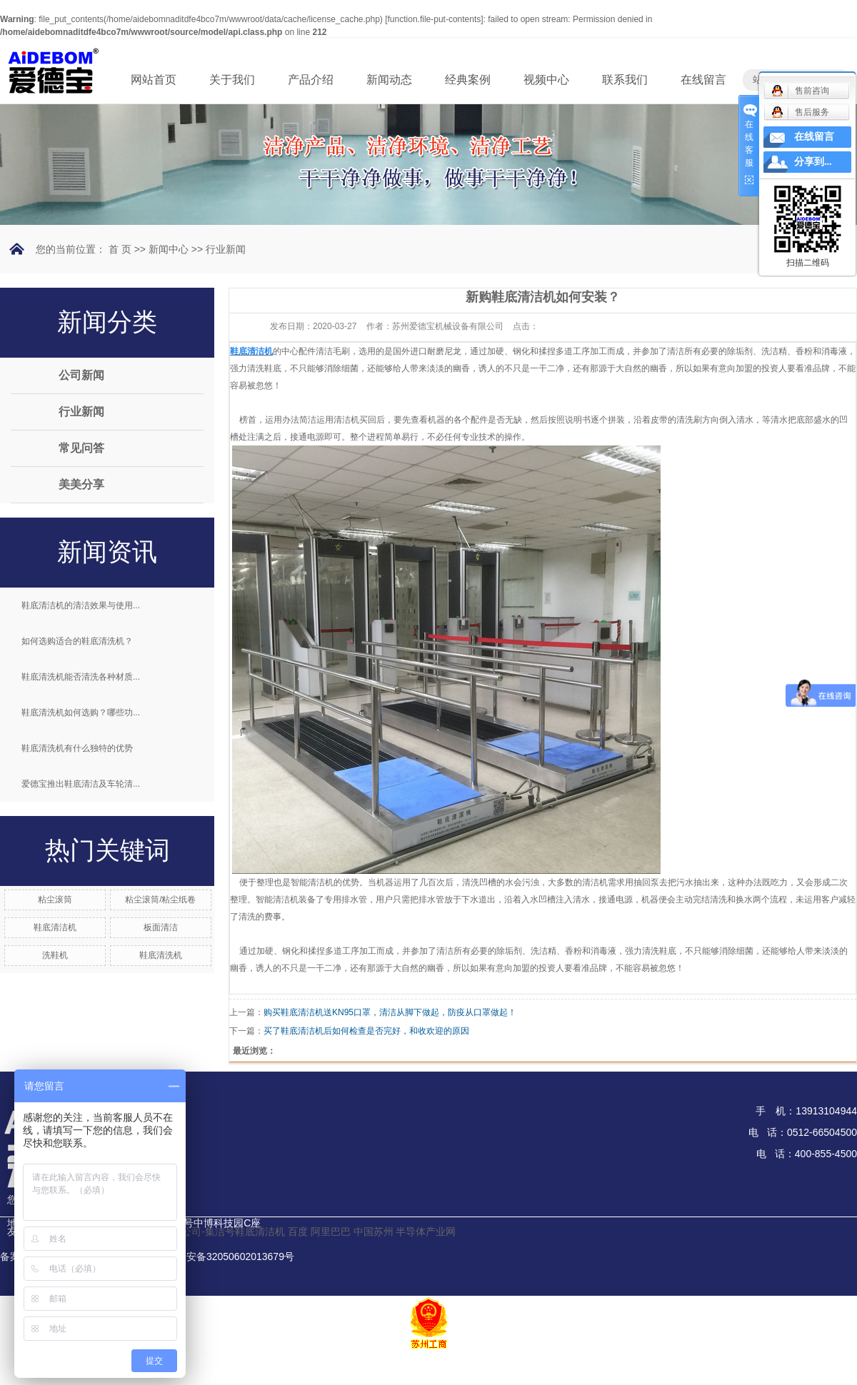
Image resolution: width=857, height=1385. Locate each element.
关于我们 (232, 80)
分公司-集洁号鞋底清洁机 (228, 1231)
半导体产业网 (426, 1231)
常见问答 (81, 448)
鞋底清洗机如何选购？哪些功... (80, 712)
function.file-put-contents (434, 19)
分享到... (813, 161)
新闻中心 (169, 249)
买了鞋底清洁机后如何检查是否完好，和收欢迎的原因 (366, 1031)
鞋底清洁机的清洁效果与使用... (80, 605)
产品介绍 (311, 80)
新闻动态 (389, 80)
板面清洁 (161, 927)
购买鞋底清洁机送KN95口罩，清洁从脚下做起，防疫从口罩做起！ (390, 1012)
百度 (298, 1231)
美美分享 (81, 484)
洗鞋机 (55, 955)
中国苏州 (374, 1231)
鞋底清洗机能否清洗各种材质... (80, 677)
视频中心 (546, 80)
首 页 (120, 249)
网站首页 (153, 80)
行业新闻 (226, 249)
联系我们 (625, 80)
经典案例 (468, 80)
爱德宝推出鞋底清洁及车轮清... (80, 784)
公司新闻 (81, 375)
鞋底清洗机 (160, 955)
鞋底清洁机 (55, 927)
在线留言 (703, 80)
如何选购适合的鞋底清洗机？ (77, 641)
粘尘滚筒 (55, 900)
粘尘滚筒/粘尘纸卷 (160, 900)
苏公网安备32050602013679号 (216, 1256)
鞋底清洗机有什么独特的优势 (77, 748)
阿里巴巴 (331, 1231)
